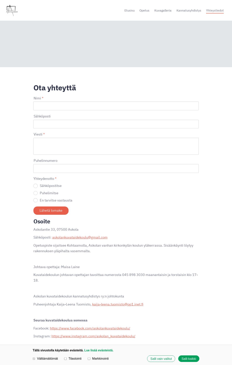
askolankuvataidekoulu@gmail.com (80, 205)
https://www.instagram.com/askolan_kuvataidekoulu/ (93, 304)
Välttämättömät (45, 358)
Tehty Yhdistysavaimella (185, 334)
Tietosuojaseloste (129, 334)
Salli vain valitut (161, 358)
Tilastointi (72, 358)
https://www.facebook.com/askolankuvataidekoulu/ (90, 296)
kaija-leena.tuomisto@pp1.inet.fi (117, 272)
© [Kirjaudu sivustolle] (34, 334)
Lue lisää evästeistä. (98, 350)
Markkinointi (98, 358)
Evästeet (150, 334)
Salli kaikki (188, 358)
